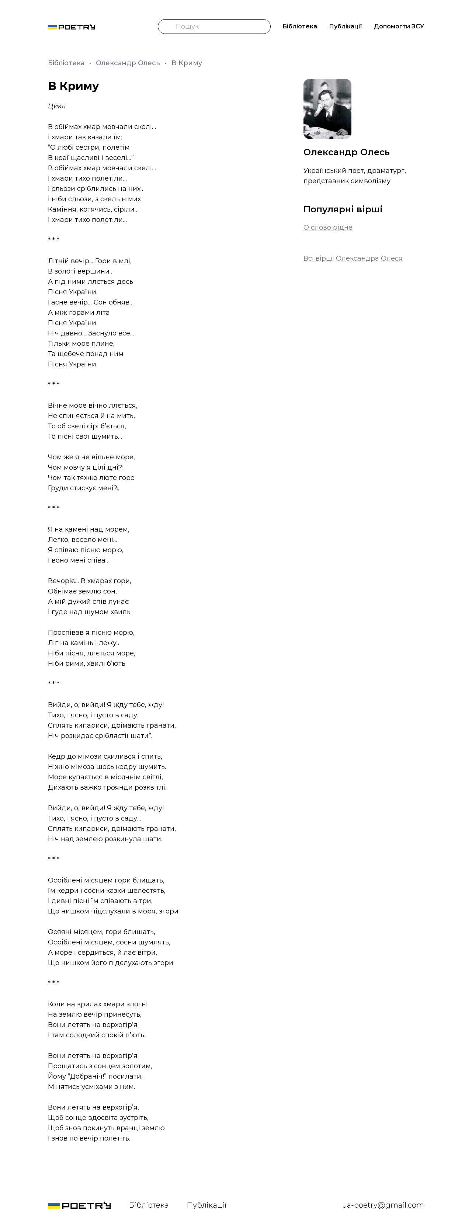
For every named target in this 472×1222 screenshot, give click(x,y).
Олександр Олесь (129, 63)
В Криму (186, 63)
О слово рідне (328, 227)
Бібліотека (299, 26)
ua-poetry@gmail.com (383, 1205)
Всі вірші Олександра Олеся (353, 258)
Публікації (345, 26)
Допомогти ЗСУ (399, 26)
